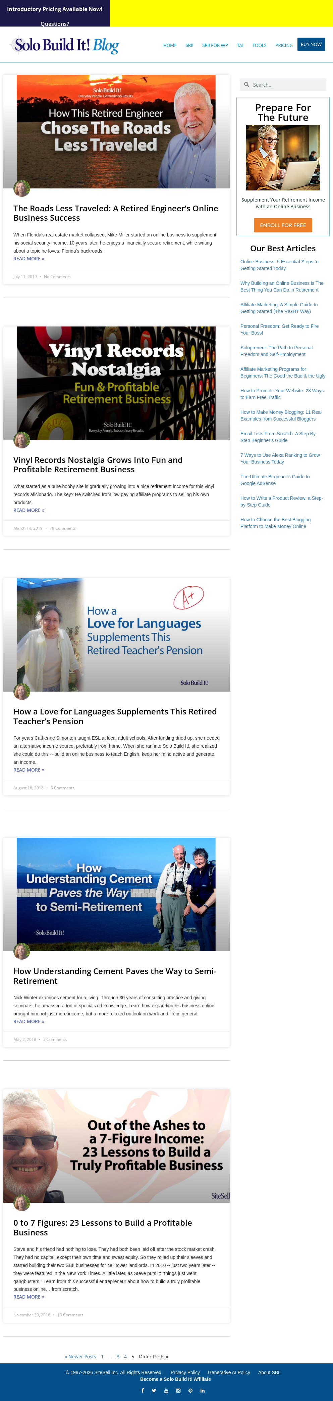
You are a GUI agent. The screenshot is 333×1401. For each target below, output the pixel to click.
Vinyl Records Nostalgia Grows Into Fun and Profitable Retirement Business (98, 464)
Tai (240, 45)
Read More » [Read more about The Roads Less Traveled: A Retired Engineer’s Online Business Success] (28, 258)
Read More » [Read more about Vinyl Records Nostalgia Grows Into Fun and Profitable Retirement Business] (28, 510)
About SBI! (269, 1372)
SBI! (189, 45)
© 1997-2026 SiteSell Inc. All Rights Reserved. (114, 1372)
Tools (260, 45)
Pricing (284, 45)
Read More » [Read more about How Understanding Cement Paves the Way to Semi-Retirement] (28, 1021)
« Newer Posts (80, 1356)
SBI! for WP (215, 45)
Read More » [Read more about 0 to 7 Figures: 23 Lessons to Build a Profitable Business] (28, 1297)
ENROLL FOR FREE (283, 225)
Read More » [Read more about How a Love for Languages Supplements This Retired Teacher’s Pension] (28, 770)
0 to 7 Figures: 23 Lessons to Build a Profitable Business (102, 1227)
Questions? (55, 24)
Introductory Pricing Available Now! (55, 9)
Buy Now (311, 44)
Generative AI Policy (229, 1372)
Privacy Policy (185, 1372)
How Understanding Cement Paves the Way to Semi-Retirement (115, 975)
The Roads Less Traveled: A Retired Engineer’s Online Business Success (115, 213)
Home (170, 45)
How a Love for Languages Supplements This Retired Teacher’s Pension (115, 716)
